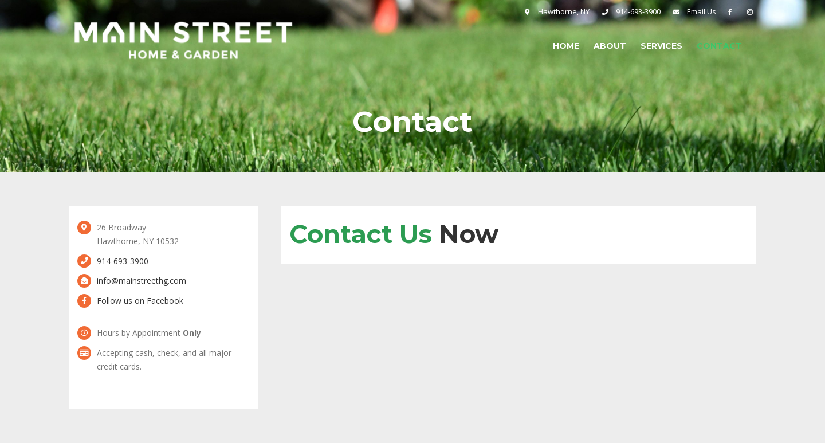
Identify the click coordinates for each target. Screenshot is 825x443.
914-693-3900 (122, 261)
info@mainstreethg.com (141, 280)
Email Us (701, 11)
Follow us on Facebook (140, 300)
